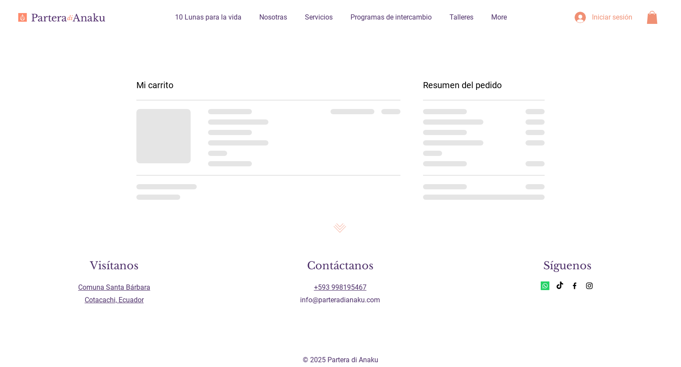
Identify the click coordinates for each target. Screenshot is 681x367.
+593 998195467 (340, 287)
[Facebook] (574, 285)
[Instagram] (589, 285)
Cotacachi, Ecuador (114, 300)
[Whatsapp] (545, 285)
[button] (652, 17)
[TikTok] (559, 285)
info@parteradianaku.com (340, 300)
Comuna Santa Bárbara (114, 287)
